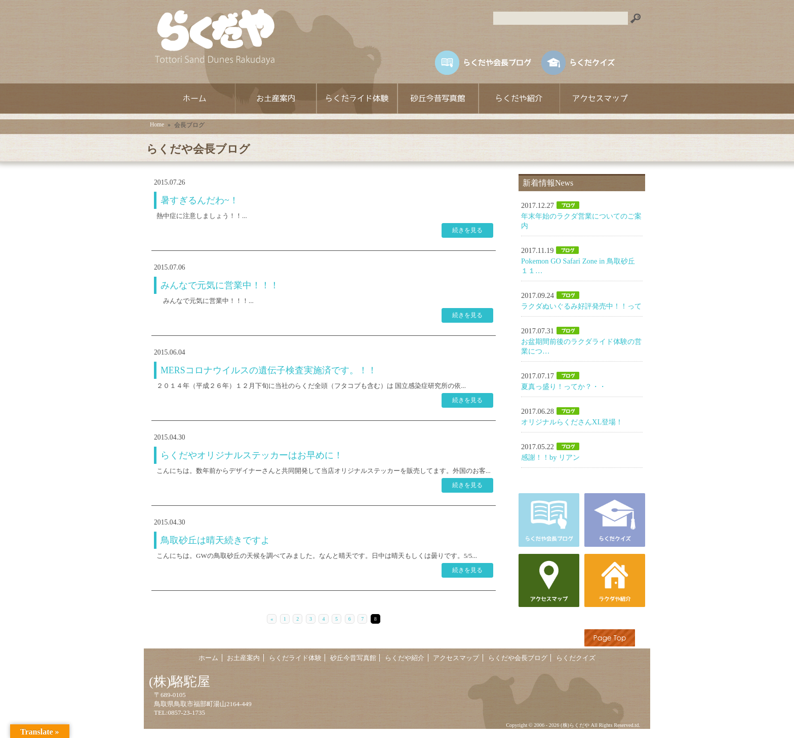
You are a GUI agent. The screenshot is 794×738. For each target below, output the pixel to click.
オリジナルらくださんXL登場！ (572, 422)
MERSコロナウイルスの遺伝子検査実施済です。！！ (269, 370)
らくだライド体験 (356, 98)
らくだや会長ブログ (517, 658)
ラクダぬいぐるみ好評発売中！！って (581, 306)
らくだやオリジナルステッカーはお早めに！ (252, 455)
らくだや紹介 (518, 98)
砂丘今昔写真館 (437, 98)
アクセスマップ (599, 98)
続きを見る (467, 230)
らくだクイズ (576, 658)
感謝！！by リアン (550, 457)
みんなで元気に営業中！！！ (220, 285)
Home (157, 124)
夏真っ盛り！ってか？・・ (563, 386)
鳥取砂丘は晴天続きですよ (215, 540)
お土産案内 (275, 98)
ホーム (194, 98)
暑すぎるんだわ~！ (200, 200)
